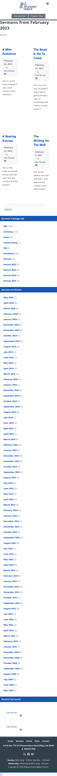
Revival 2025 (10, 280)
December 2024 (11, 390)
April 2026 (9, 302)
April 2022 (9, 564)
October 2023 (10, 466)
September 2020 (12, 668)
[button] (47, 3)
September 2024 (12, 406)
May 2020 (8, 690)
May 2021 (8, 624)
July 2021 (8, 613)
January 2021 (10, 646)
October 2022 (10, 532)
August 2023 (10, 477)
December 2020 (11, 652)
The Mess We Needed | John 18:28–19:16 (24, 723)
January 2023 (10, 515)
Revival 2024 (10, 275)
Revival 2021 (10, 264)
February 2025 (11, 379)
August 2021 (10, 608)
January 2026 (10, 319)
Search (8, 209)
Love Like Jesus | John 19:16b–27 (20, 709)
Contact (45, 741)
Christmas (8, 231)
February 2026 (11, 313)
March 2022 (9, 570)
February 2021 (11, 641)
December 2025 (11, 324)
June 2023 (9, 488)
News (37, 741)
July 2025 (8, 352)
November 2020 (11, 657)
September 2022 (12, 537)
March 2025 (9, 373)
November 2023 (11, 461)
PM (5, 248)
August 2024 (10, 412)
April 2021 (9, 630)
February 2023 (11, 510)
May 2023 (8, 493)
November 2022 (11, 526)
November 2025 (11, 330)
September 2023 (12, 472)
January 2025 (10, 384)
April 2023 (9, 499)
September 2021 (12, 603)
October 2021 (10, 597)
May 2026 (8, 297)
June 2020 (9, 684)
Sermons (20, 741)
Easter (7, 237)
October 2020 (10, 663)
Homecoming (10, 242)
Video (5, 74)
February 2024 (11, 444)
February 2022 (11, 575)
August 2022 (10, 543)
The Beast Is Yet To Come (40, 53)
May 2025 (8, 362)
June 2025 (9, 357)
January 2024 (10, 450)
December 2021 (11, 586)
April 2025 (9, 368)
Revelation (9, 253)
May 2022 (8, 559)
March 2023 (9, 504)
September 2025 (12, 341)
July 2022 (8, 548)
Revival (7, 258)
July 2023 (8, 483)
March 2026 (9, 308)
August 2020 (10, 674)
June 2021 (9, 619)
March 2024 (9, 439)
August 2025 (10, 346)
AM (5, 226)
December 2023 (11, 455)
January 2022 (10, 581)
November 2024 (11, 395)
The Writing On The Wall (41, 140)
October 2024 (10, 401)
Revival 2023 (10, 269)
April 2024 (9, 433)
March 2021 (9, 635)
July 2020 (8, 679)
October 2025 (10, 335)
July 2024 (8, 417)
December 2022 (11, 521)
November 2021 (11, 592)
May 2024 (8, 428)
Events (29, 741)
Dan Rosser (9, 70)
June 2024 (9, 422)
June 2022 (9, 553)
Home (10, 741)
